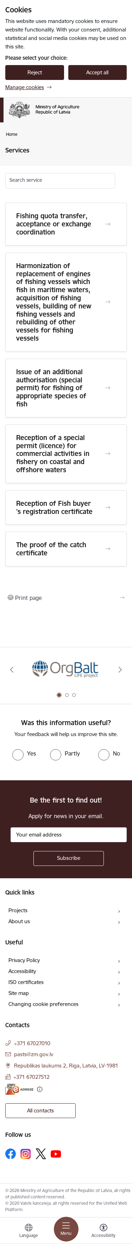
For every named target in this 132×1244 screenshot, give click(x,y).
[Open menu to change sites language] (28, 1231)
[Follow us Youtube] (56, 1153)
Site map (18, 993)
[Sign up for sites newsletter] (68, 858)
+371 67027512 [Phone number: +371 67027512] (31, 1077)
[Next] (120, 669)
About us (19, 921)
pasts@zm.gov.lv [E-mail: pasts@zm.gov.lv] (33, 1054)
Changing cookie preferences (43, 1004)
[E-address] (19, 1089)
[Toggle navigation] (66, 1229)
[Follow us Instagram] (25, 1154)
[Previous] (12, 669)
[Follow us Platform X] (41, 1153)
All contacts (40, 1110)
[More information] (39, 1089)
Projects (17, 910)
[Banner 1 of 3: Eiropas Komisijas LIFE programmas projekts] (66, 669)
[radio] (24, 753)
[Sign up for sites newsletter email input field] (69, 834)
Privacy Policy (24, 960)
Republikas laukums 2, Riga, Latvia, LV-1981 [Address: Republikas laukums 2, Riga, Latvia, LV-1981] (66, 1065)
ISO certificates (26, 982)
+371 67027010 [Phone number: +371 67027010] (32, 1043)
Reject (34, 72)
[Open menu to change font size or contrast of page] (103, 1231)
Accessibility (22, 971)
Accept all (97, 72)
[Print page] (66, 597)
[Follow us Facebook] (10, 1153)
